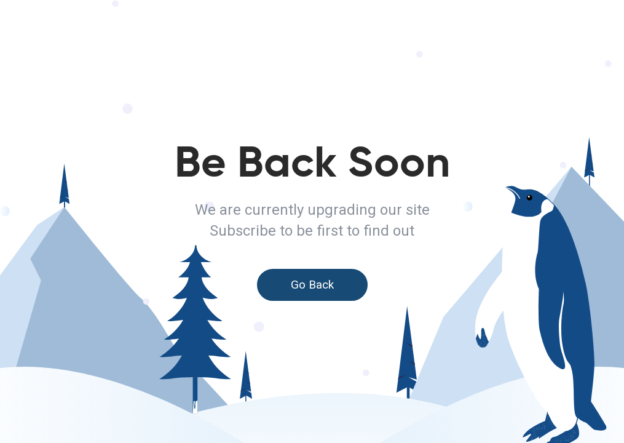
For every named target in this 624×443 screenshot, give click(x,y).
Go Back (312, 284)
